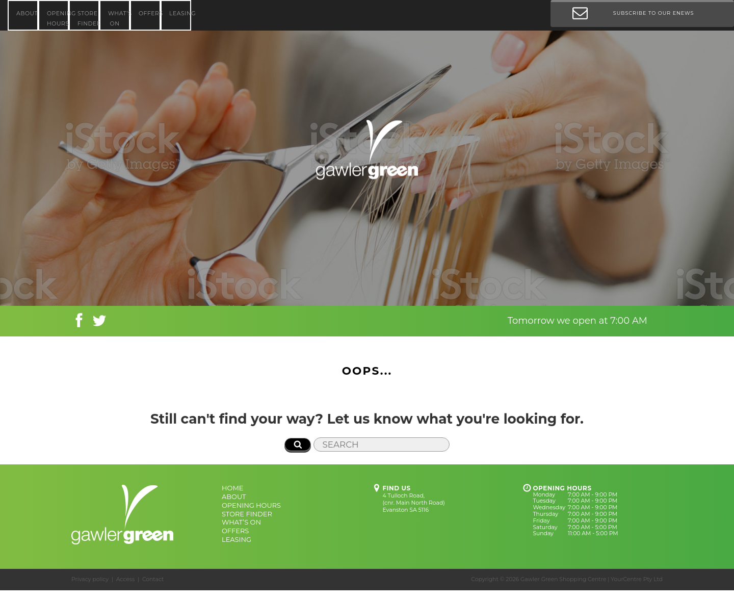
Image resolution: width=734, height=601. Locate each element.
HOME (232, 488)
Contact (153, 579)
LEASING (180, 13)
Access (125, 579)
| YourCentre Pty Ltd (635, 579)
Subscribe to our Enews (633, 16)
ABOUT (27, 13)
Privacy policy (90, 579)
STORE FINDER (88, 18)
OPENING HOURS (58, 18)
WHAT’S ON (119, 18)
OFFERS (150, 13)
